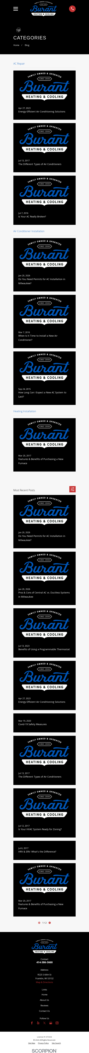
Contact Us (44, 1011)
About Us (44, 1000)
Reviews (44, 1005)
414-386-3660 (44, 962)
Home (44, 994)
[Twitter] (44, 1023)
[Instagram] (57, 1023)
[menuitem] (31, 1043)
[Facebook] (31, 1023)
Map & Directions (44, 982)
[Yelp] (38, 1023)
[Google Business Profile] (50, 1023)
